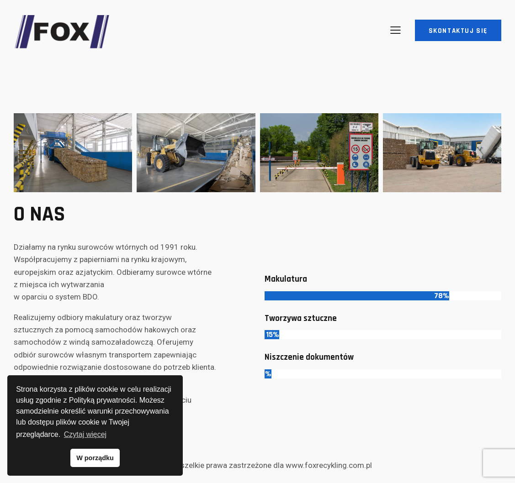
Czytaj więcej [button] (85, 434)
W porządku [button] (95, 458)
